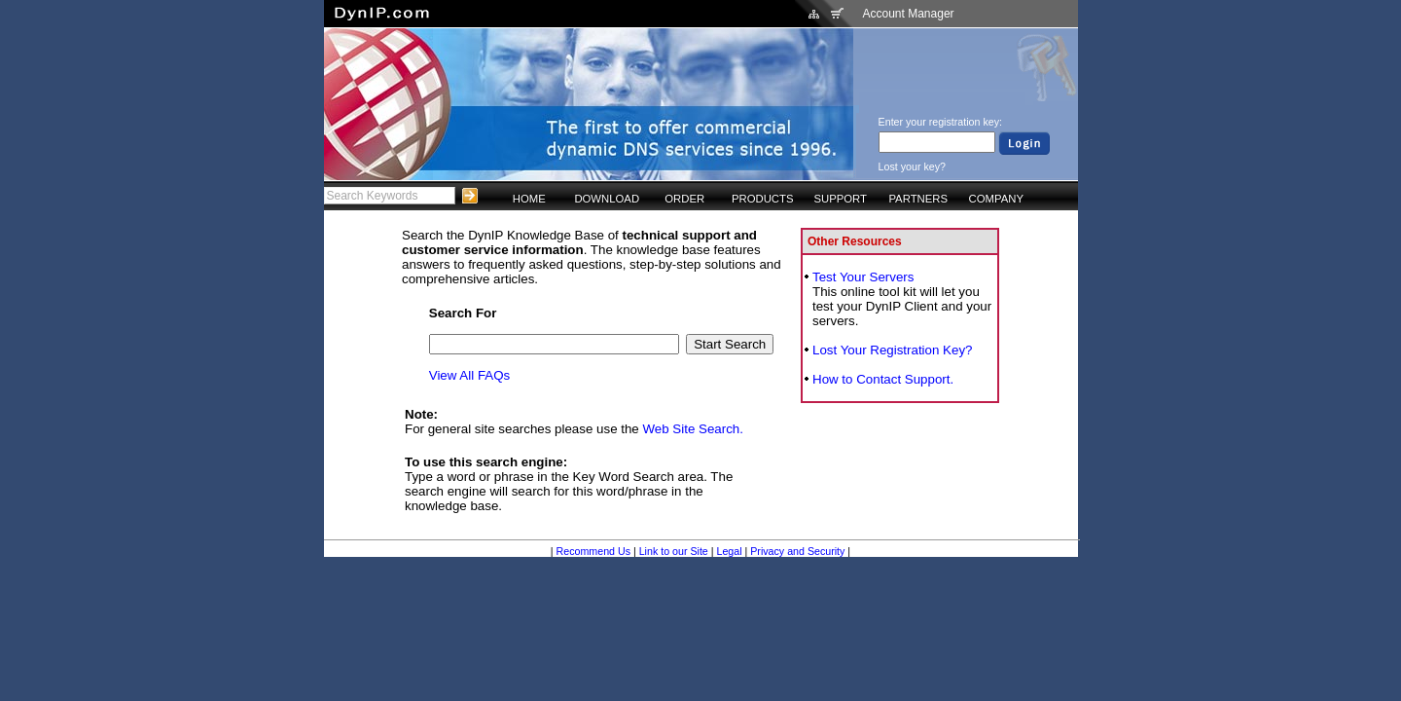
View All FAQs (469, 375)
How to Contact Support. (882, 379)
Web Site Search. (693, 429)
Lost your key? (912, 166)
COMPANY (996, 198)
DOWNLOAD (606, 198)
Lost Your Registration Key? (892, 350)
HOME (529, 198)
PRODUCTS (763, 198)
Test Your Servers (863, 277)
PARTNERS (918, 198)
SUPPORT (840, 198)
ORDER (684, 198)
